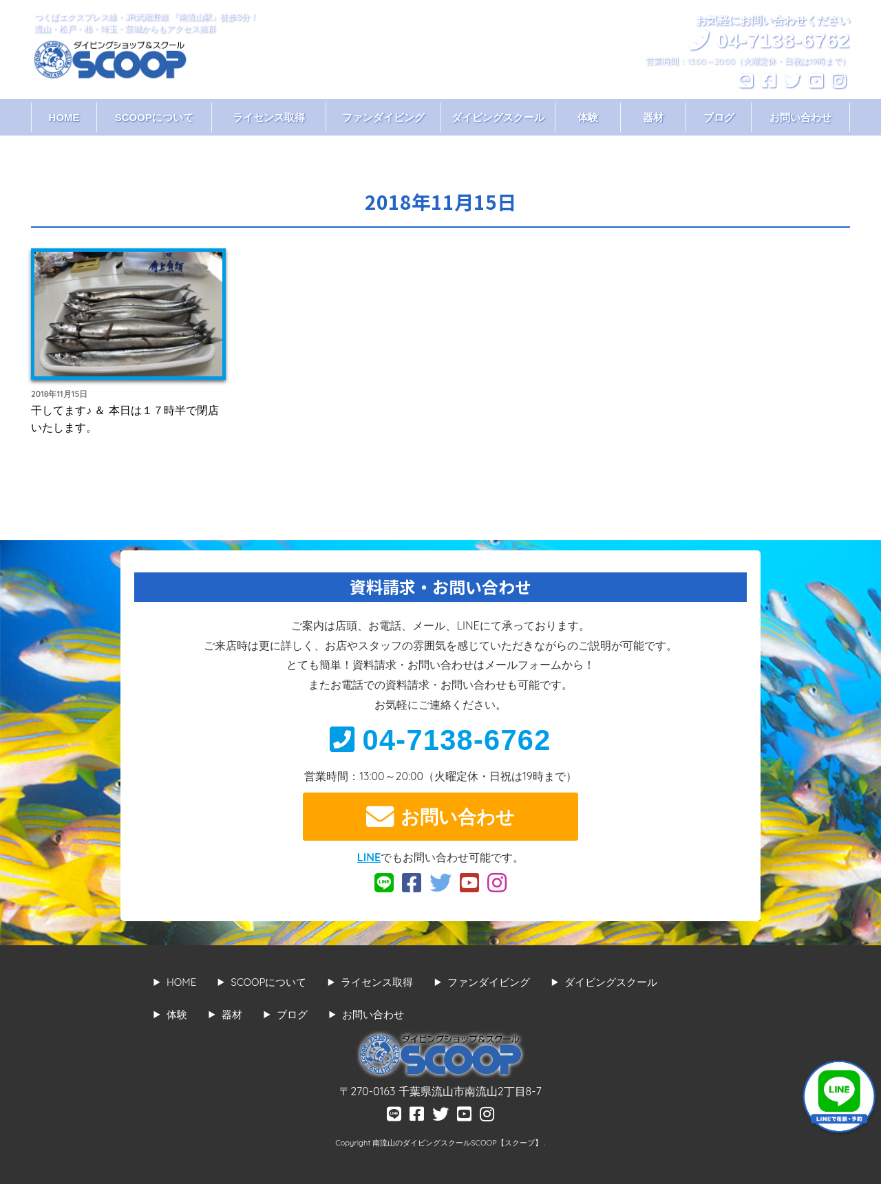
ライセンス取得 (269, 117)
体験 (587, 117)
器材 (653, 117)
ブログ (718, 117)
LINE (369, 857)
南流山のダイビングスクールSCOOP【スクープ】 (458, 1143)
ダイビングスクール (498, 117)
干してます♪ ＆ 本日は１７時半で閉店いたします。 (125, 419)
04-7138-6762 (440, 740)
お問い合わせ (800, 117)
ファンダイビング (383, 117)
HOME (64, 117)
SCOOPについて (154, 117)
